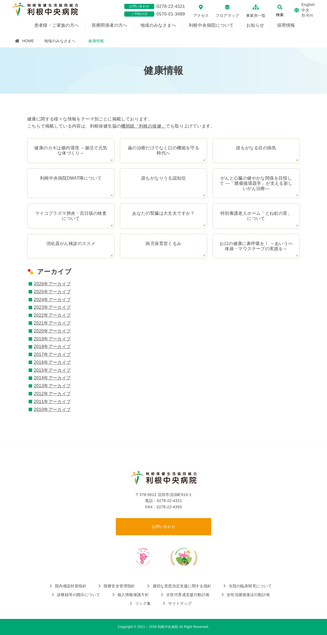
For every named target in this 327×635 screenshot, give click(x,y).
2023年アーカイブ (52, 307)
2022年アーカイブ (52, 315)
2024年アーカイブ (52, 299)
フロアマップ (227, 15)
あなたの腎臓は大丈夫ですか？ (163, 213)
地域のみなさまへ (158, 25)
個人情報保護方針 (133, 594)
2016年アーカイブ (52, 362)
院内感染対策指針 (70, 586)
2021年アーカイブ (52, 323)
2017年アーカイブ (52, 354)
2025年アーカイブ (52, 291)
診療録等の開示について (78, 594)
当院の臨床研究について (250, 586)
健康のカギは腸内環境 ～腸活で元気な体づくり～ (70, 150)
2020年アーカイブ (52, 331)
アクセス (201, 15)
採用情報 (286, 25)
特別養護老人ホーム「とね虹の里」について (256, 216)
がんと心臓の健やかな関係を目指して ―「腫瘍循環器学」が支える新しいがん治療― (256, 183)
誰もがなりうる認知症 (163, 178)
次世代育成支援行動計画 (187, 594)
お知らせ (255, 25)
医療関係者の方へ (110, 25)
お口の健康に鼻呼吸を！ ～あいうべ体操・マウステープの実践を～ (256, 246)
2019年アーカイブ (52, 339)
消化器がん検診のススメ (70, 243)
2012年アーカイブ (52, 393)
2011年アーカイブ (52, 401)
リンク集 (143, 603)
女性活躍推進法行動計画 (248, 594)
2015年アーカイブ (52, 370)
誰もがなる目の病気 (256, 148)
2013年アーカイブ (52, 385)
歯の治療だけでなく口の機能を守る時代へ (163, 150)
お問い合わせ (163, 526)
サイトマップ (180, 603)
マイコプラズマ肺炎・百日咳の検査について (71, 216)
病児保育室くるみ (163, 243)
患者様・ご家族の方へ (56, 25)
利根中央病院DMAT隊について (71, 178)
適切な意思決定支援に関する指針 (182, 586)
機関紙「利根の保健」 (143, 126)
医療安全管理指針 (119, 586)
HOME (28, 41)
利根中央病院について (211, 25)
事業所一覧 (256, 15)
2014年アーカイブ (52, 378)
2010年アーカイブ (52, 409)
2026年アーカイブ (52, 284)
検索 (280, 15)
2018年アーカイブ (52, 346)
